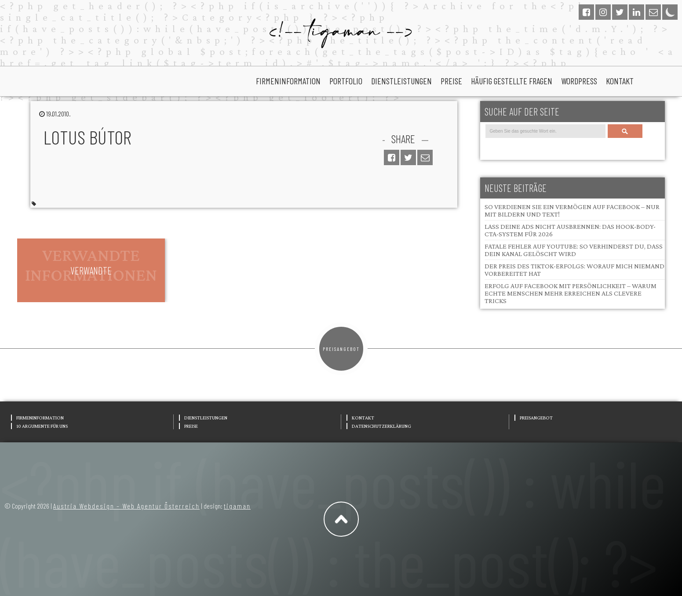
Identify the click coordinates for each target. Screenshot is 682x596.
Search (625, 131)
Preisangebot (341, 349)
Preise (451, 81)
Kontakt (620, 81)
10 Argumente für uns (42, 426)
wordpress (579, 81)
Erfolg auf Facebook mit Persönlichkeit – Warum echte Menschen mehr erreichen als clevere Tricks (570, 293)
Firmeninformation (288, 81)
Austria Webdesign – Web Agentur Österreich (126, 506)
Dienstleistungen (401, 81)
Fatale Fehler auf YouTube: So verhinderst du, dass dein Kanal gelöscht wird (574, 249)
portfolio (345, 81)
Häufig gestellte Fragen (511, 81)
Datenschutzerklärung (381, 426)
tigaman (237, 506)
